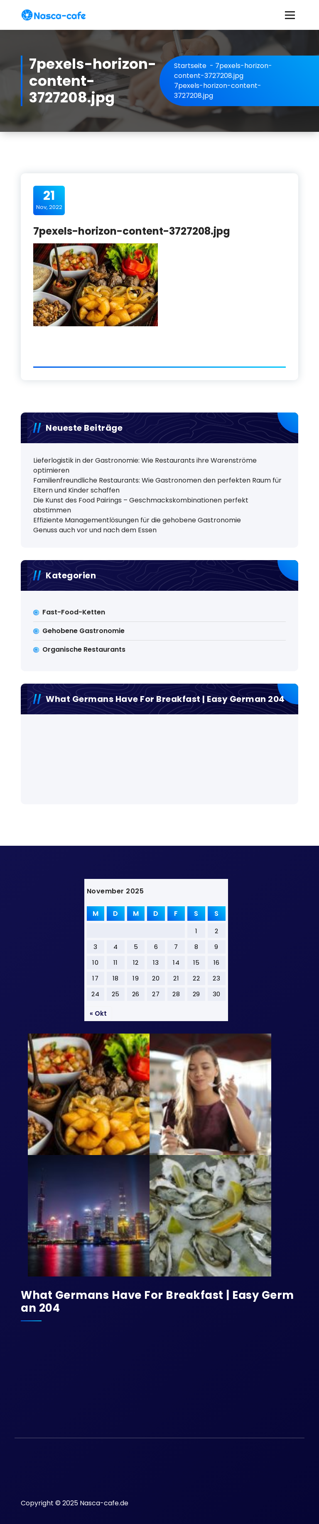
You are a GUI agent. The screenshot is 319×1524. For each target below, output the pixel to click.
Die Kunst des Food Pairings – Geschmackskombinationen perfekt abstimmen (140, 505)
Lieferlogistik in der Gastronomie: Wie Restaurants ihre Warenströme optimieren (145, 465)
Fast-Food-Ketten (73, 612)
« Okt (98, 1013)
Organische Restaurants (83, 649)
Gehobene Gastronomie (83, 631)
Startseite (190, 65)
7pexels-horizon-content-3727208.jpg (223, 70)
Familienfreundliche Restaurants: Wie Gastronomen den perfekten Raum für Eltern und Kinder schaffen (157, 485)
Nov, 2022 (49, 200)
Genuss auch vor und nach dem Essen (95, 530)
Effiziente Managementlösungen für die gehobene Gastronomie (137, 520)
